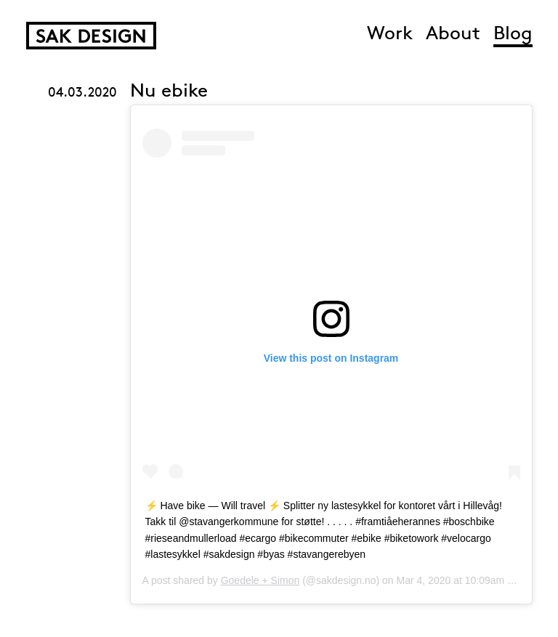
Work (390, 34)
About (453, 34)
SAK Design (91, 35)
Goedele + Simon (260, 580)
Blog (513, 34)
